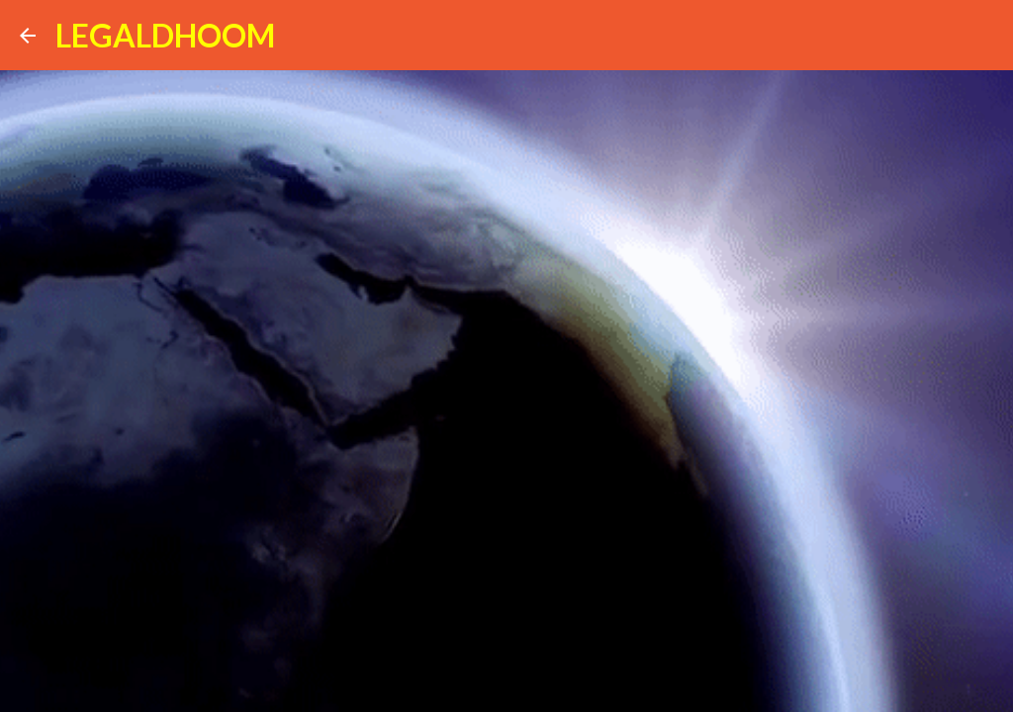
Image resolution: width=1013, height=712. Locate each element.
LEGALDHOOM (165, 35)
